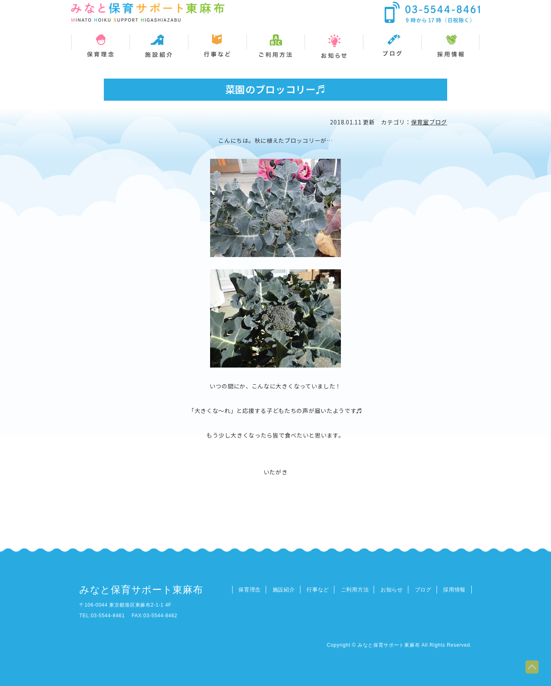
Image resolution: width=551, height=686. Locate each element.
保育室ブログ (429, 122)
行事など (318, 590)
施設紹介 (284, 590)
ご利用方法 (355, 590)
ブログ (423, 590)
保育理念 (249, 590)
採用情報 (454, 590)
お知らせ (392, 590)
